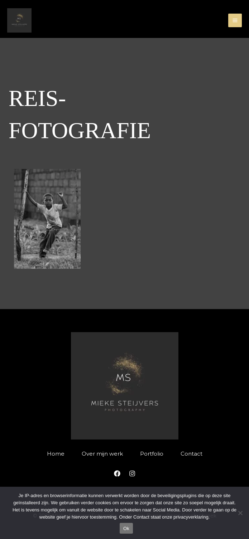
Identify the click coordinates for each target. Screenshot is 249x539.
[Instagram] (132, 473)
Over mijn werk (102, 453)
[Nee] (240, 512)
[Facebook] (117, 473)
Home (55, 453)
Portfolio (151, 453)
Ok (126, 528)
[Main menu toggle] (235, 21)
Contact (191, 453)
